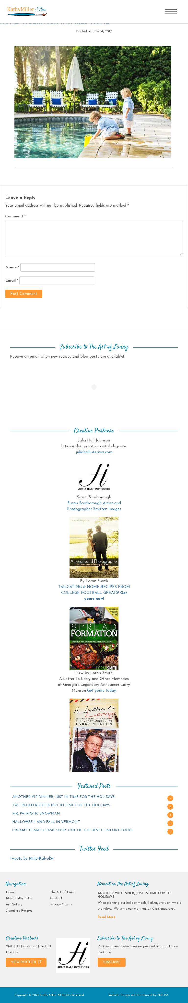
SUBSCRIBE (111, 962)
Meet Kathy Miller (19, 898)
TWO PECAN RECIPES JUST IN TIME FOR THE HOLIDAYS (61, 805)
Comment (15, 216)
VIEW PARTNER (26, 962)
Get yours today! (102, 691)
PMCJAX (163, 995)
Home (10, 892)
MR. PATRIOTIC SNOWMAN (36, 813)
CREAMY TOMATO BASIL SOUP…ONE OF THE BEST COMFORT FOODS (72, 830)
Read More (107, 917)
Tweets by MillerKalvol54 (32, 859)
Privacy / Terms (61, 904)
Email (11, 281)
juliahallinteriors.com (94, 452)
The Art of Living (63, 892)
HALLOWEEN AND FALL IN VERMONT (46, 822)
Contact (56, 898)
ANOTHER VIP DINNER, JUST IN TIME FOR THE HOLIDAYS (63, 797)
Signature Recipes (19, 910)
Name (12, 267)
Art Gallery (14, 904)
